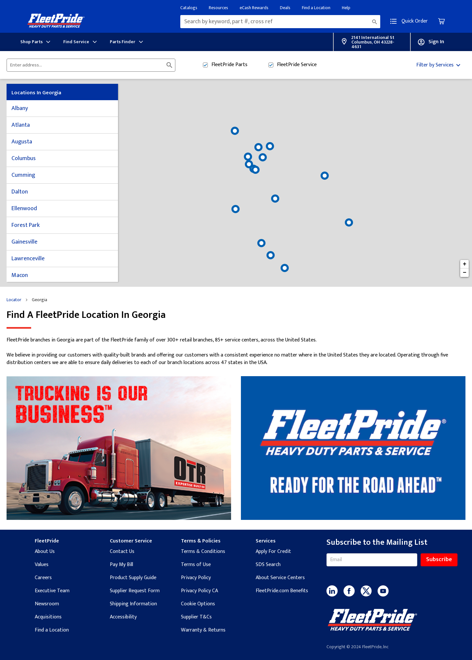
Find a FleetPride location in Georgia (86, 315)
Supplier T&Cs (196, 617)
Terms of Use (196, 564)
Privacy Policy (196, 577)
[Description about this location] (236, 351)
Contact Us (122, 551)
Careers (43, 577)
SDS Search (268, 564)
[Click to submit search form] (169, 65)
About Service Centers (280, 577)
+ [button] (464, 264)
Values (42, 564)
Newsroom (47, 603)
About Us (45, 551)
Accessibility (123, 617)
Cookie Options (198, 603)
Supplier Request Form (135, 590)
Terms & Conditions (203, 551)
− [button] (464, 273)
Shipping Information (133, 603)
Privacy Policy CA (199, 590)
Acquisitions (48, 617)
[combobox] (280, 21)
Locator (14, 300)
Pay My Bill (121, 564)
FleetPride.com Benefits (282, 590)
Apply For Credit (273, 551)
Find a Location (52, 630)
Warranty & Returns (203, 630)
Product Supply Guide (133, 577)
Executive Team (52, 590)
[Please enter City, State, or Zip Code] (87, 65)
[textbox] (280, 21)
